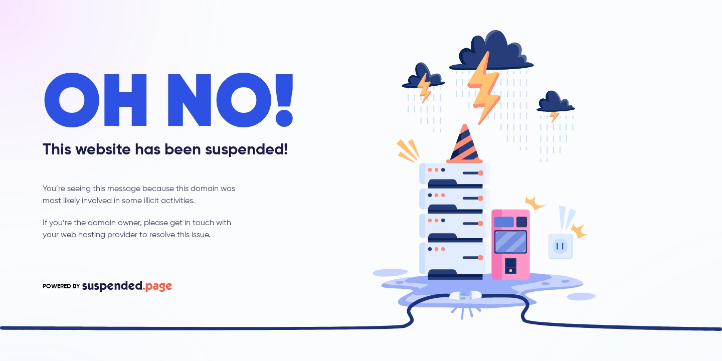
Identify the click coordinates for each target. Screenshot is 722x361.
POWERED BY (107, 286)
